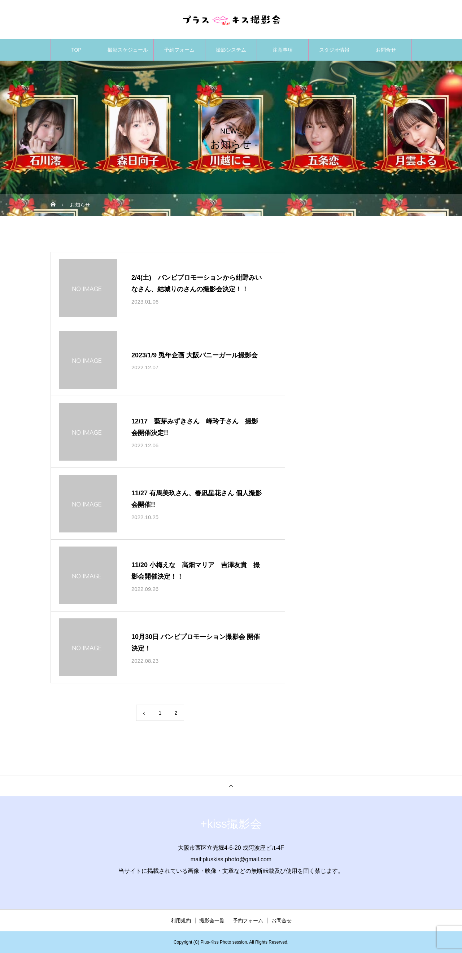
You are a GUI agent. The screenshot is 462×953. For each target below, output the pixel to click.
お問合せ (386, 50)
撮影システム (231, 50)
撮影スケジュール (128, 50)
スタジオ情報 (334, 50)
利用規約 (181, 920)
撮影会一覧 (212, 920)
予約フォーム (179, 50)
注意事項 (283, 50)
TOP (76, 50)
